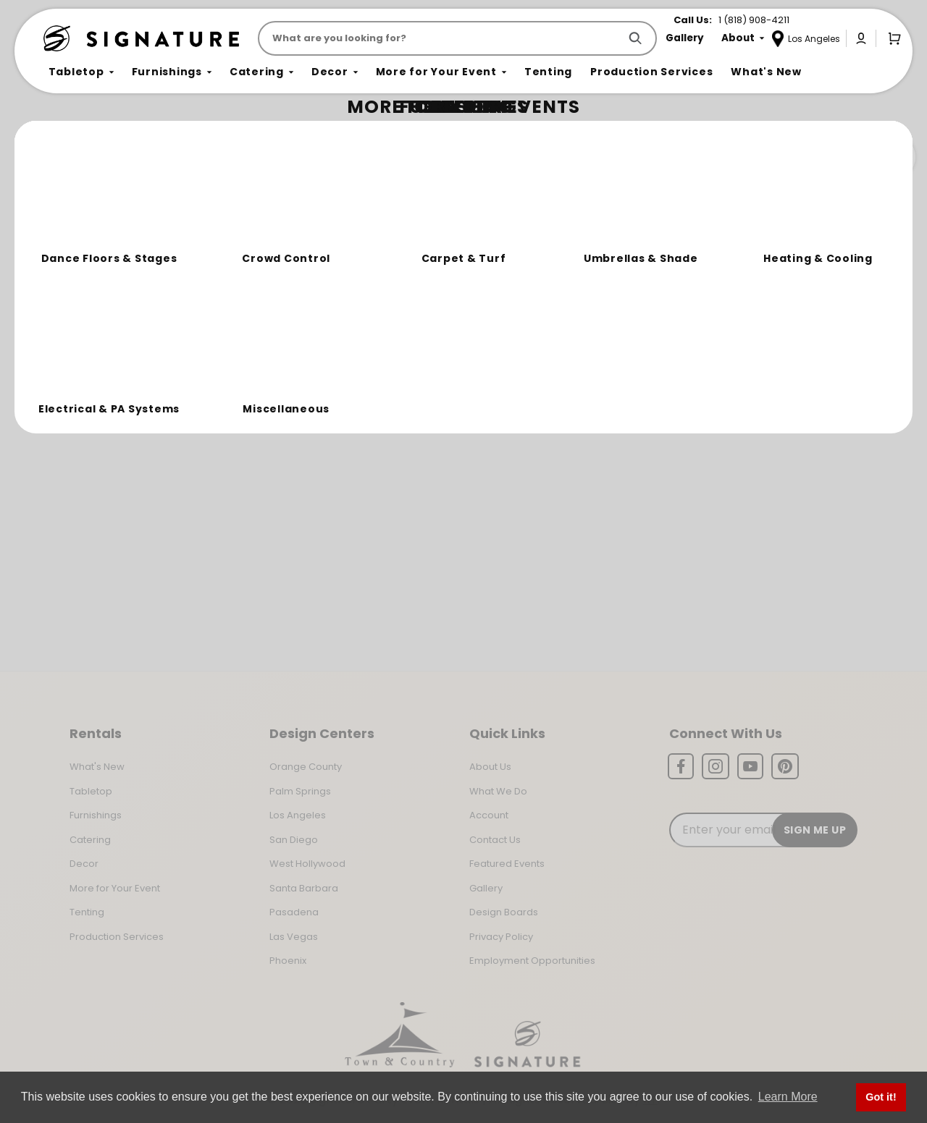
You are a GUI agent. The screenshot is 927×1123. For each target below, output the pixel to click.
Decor (84, 863)
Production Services (117, 937)
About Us (490, 767)
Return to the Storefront (315, 219)
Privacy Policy (501, 937)
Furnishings (96, 815)
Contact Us (495, 840)
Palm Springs (300, 791)
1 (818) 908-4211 (753, 20)
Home (59, 134)
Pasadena (294, 912)
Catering (90, 840)
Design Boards (503, 912)
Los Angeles (297, 815)
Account (488, 815)
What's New (97, 767)
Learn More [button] (788, 1096)
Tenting (87, 912)
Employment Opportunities (532, 960)
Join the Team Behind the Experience (786, 157)
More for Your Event (115, 888)
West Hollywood (307, 863)
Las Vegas (293, 937)
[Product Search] (441, 38)
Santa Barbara (303, 888)
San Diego (293, 840)
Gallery (486, 888)
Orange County (305, 767)
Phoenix (287, 960)
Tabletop (91, 791)
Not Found (106, 133)
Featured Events (507, 863)
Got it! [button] (880, 1097)
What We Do (498, 791)
